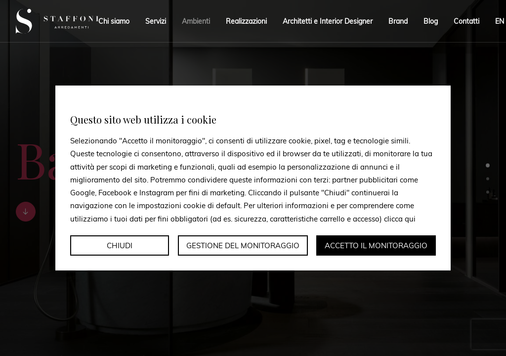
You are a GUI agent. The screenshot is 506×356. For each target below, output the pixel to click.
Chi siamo (113, 21)
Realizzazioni (246, 21)
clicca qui (400, 218)
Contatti (466, 21)
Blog (430, 21)
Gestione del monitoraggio (242, 245)
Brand (398, 21)
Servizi (155, 21)
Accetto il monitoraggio (376, 245)
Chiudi (119, 245)
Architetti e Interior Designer (328, 21)
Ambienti (196, 21)
